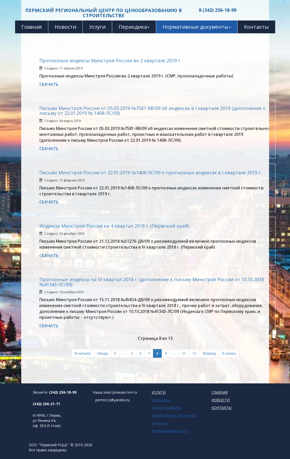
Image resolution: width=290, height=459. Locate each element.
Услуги (97, 26)
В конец (229, 353)
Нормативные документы (197, 26)
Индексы (159, 423)
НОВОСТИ (221, 399)
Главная (31, 26)
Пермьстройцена (166, 407)
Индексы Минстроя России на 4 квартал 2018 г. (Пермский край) (114, 226)
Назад (102, 353)
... (123, 353)
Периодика (134, 26)
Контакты (256, 26)
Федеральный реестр (170, 430)
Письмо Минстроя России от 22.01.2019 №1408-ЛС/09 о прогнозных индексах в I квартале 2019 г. (150, 172)
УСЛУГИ (159, 392)
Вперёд (209, 353)
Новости (65, 26)
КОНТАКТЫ (221, 407)
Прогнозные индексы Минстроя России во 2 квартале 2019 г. (110, 60)
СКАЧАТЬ (48, 84)
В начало (83, 353)
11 (184, 353)
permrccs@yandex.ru (112, 399)
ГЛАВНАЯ (220, 392)
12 (194, 353)
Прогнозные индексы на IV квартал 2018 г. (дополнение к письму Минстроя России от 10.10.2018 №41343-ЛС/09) (151, 282)
